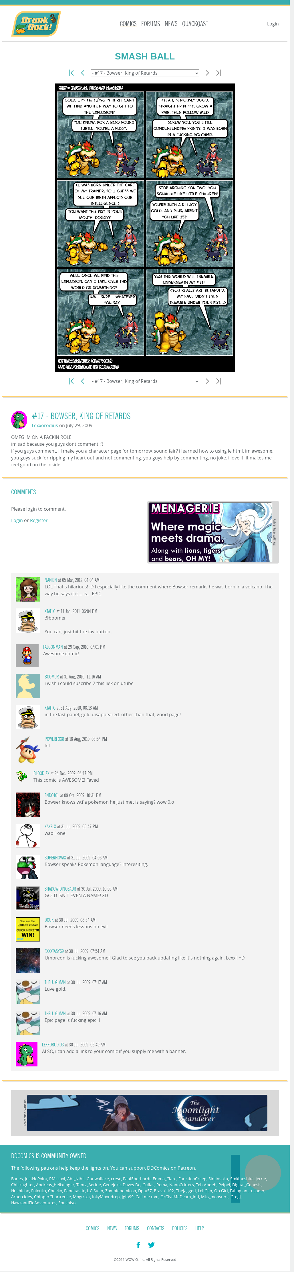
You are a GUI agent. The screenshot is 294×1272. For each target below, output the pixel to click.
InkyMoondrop (106, 1196)
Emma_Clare (164, 1178)
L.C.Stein (95, 1190)
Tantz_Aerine (88, 1184)
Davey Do (131, 1184)
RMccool (57, 1178)
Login (273, 24)
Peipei (224, 1184)
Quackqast (195, 24)
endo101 (52, 796)
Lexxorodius (45, 425)
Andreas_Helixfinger (55, 1184)
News (171, 24)
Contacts (155, 1228)
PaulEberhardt (137, 1178)
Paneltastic (74, 1190)
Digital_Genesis (246, 1184)
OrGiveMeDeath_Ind (179, 1196)
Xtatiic (50, 611)
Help (199, 1228)
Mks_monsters (215, 1196)
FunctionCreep (192, 1178)
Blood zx (41, 774)
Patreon (186, 1168)
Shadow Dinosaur (60, 889)
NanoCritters (181, 1184)
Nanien (51, 580)
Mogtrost (81, 1196)
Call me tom (147, 1196)
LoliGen (205, 1190)
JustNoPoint (36, 1178)
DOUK (49, 920)
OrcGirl (221, 1190)
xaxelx (50, 827)
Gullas (148, 1184)
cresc (116, 1178)
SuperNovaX (55, 858)
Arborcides (21, 1196)
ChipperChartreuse (52, 1196)
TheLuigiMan (55, 983)
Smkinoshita (242, 1178)
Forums (150, 24)
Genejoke (112, 1184)
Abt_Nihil (76, 1178)
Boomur (52, 677)
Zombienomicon (120, 1190)
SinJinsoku (218, 1178)
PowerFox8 (54, 739)
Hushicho (20, 1190)
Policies (180, 1228)
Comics (128, 24)
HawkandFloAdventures (33, 1202)
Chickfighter (22, 1184)
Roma (161, 1184)
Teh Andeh (206, 1184)
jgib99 (128, 1196)
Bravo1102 (164, 1190)
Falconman (53, 647)
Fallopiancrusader (247, 1190)
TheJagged (186, 1190)
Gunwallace (98, 1178)
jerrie (261, 1178)
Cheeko (55, 1190)
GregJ (236, 1196)
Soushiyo (67, 1202)
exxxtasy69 (54, 951)
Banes (17, 1178)
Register (39, 520)
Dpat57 (145, 1190)
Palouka (38, 1190)
